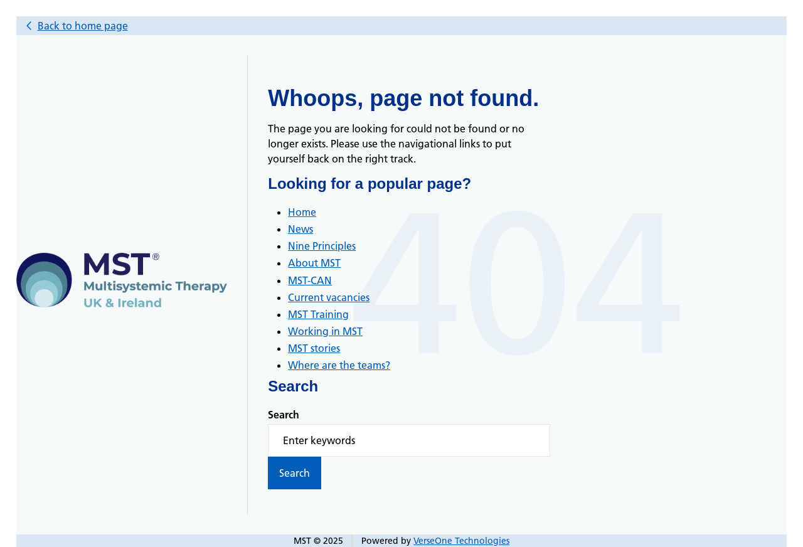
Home (302, 212)
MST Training (318, 314)
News (300, 229)
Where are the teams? (339, 365)
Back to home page (83, 25)
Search (283, 414)
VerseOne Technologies (461, 540)
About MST (314, 263)
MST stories (314, 348)
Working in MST (325, 331)
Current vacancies (329, 297)
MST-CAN (310, 280)
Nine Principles (322, 246)
